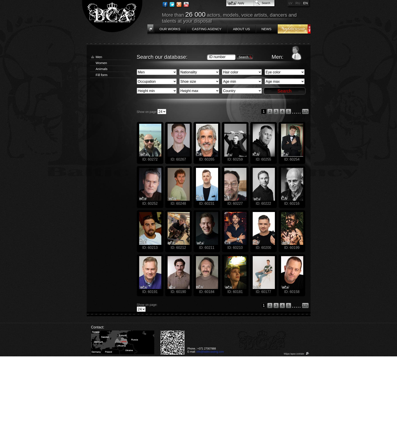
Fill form (102, 75)
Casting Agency (206, 29)
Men (99, 57)
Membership (294, 29)
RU (297, 3)
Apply (241, 3)
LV (290, 3)
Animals (102, 69)
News (267, 29)
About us (241, 29)
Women (101, 63)
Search (266, 3)
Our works (170, 29)
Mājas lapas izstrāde (296, 354)
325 (305, 111)
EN (305, 3)
